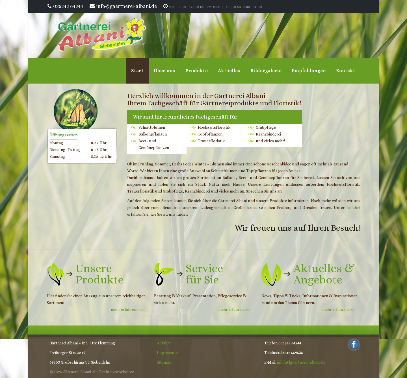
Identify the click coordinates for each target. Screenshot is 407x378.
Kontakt (345, 70)
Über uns (164, 70)
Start (137, 70)
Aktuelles (229, 70)
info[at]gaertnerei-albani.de (301, 362)
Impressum (167, 352)
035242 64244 (68, 6)
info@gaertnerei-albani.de (126, 6)
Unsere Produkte (99, 274)
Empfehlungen (309, 70)
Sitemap (164, 362)
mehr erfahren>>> (128, 309)
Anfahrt (353, 207)
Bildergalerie (266, 70)
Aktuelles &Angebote (324, 274)
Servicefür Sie (204, 274)
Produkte (196, 70)
